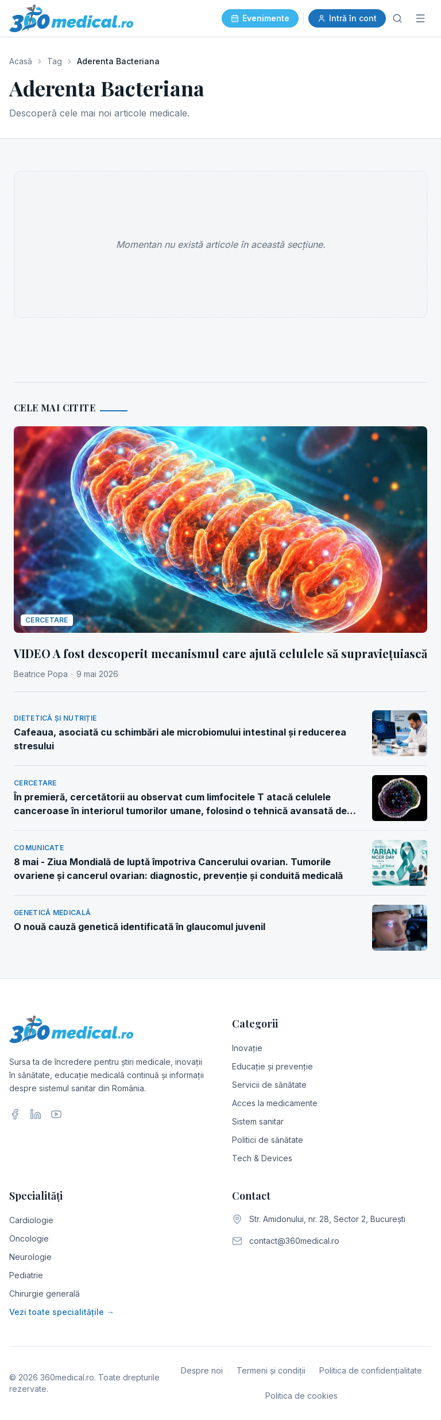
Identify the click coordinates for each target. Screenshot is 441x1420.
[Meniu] (420, 18)
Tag (54, 61)
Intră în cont (347, 18)
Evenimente (260, 18)
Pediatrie (26, 1275)
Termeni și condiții (271, 1370)
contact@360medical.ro (294, 1241)
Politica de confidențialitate (370, 1370)
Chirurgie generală (44, 1293)
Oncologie (29, 1238)
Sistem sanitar (258, 1121)
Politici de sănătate (267, 1140)
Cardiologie (31, 1220)
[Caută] (397, 18)
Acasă (20, 61)
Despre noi (202, 1370)
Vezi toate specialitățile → (61, 1312)
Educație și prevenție (272, 1066)
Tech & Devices (262, 1158)
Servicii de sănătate (269, 1085)
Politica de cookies (301, 1395)
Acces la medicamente (275, 1103)
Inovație (247, 1048)
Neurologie (30, 1257)
